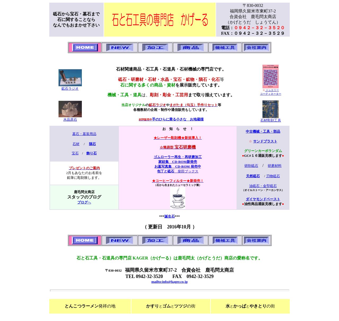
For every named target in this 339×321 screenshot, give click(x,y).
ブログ (82, 202)
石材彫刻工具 (270, 120)
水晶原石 (70, 120)
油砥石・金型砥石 (263, 186)
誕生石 (169, 216)
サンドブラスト (265, 141)
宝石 (75, 153)
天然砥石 (253, 176)
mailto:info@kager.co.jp (169, 282)
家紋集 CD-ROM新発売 (177, 162)
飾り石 (91, 153)
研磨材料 (275, 166)
